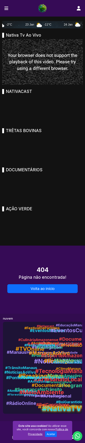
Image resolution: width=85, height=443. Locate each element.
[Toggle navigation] (6, 8)
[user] (79, 8)
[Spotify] (72, 437)
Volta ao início (43, 288)
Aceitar (51, 434)
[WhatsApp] (77, 436)
